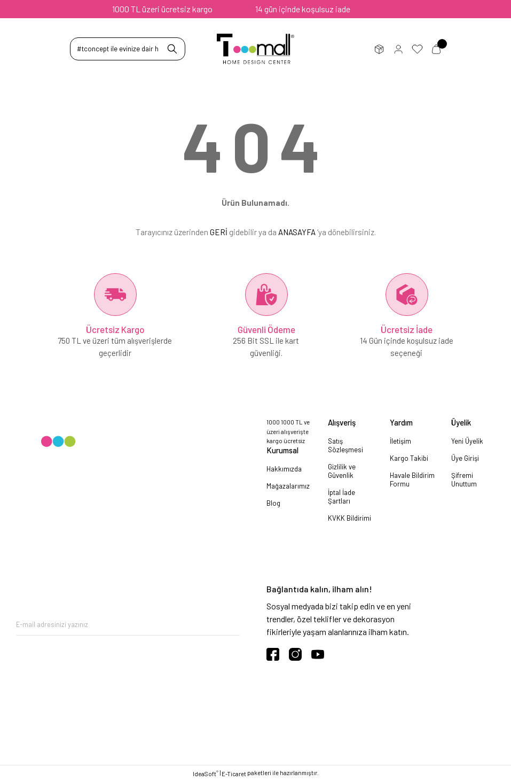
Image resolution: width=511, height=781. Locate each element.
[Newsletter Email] (128, 625)
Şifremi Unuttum (464, 479)
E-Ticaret (234, 773)
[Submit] (232, 625)
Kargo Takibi (409, 458)
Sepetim (436, 49)
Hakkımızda (284, 469)
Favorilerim (417, 49)
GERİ (218, 232)
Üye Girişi (398, 49)
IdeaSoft (205, 773)
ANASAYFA (297, 232)
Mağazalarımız (288, 486)
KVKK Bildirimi (349, 518)
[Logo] (255, 49)
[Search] (127, 48)
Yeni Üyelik (467, 441)
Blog (273, 503)
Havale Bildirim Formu (412, 479)
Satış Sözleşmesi (345, 445)
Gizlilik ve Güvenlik (342, 471)
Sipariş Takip (379, 49)
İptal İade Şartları (341, 496)
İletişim (400, 441)
